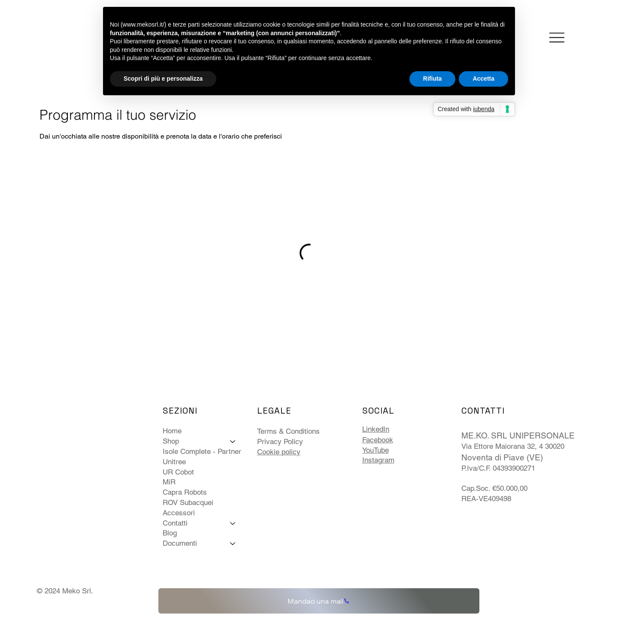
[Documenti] (233, 543)
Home (172, 430)
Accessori (179, 512)
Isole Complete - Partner (202, 451)
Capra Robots (185, 492)
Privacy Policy (280, 441)
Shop (171, 441)
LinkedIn (375, 429)
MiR (169, 482)
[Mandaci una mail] (318, 601)
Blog (170, 533)
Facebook (377, 439)
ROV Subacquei (188, 502)
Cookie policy (278, 451)
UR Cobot (178, 472)
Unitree (174, 461)
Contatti (175, 523)
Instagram (378, 460)
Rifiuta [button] (432, 78)
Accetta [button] (483, 78)
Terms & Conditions (288, 431)
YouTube (375, 450)
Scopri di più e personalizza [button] (163, 78)
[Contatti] (233, 523)
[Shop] (233, 441)
